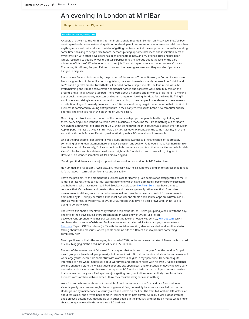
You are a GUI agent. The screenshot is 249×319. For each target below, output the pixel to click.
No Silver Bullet (146, 185)
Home (61, 4)
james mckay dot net (39, 4)
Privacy (72, 4)
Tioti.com (66, 226)
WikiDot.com (166, 218)
